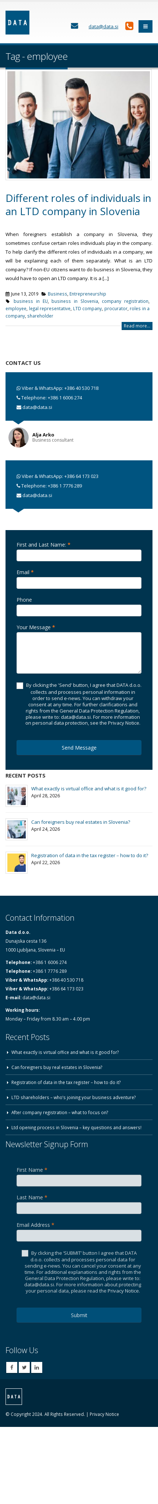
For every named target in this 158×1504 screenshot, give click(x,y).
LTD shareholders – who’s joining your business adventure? (73, 1097)
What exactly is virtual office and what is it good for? (88, 788)
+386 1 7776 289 (65, 485)
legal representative (50, 308)
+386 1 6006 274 (65, 397)
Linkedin (36, 1367)
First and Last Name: (44, 544)
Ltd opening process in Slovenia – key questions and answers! (76, 1127)
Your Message (36, 627)
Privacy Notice (104, 1414)
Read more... (137, 326)
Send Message (79, 747)
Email (25, 572)
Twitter (24, 1367)
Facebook (11, 1367)
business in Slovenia (74, 301)
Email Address (35, 1224)
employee (16, 308)
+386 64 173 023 (81, 476)
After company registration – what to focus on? (59, 1112)
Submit (79, 1315)
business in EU (30, 301)
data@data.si (37, 407)
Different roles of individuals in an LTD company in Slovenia (78, 204)
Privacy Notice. (124, 1290)
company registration (125, 301)
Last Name (32, 1197)
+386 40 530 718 (81, 388)
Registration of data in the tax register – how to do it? (89, 855)
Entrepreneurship (87, 294)
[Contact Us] (74, 26)
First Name (32, 1169)
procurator (116, 308)
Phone (24, 599)
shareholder (40, 316)
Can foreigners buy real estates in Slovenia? (80, 822)
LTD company (87, 308)
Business (57, 294)
